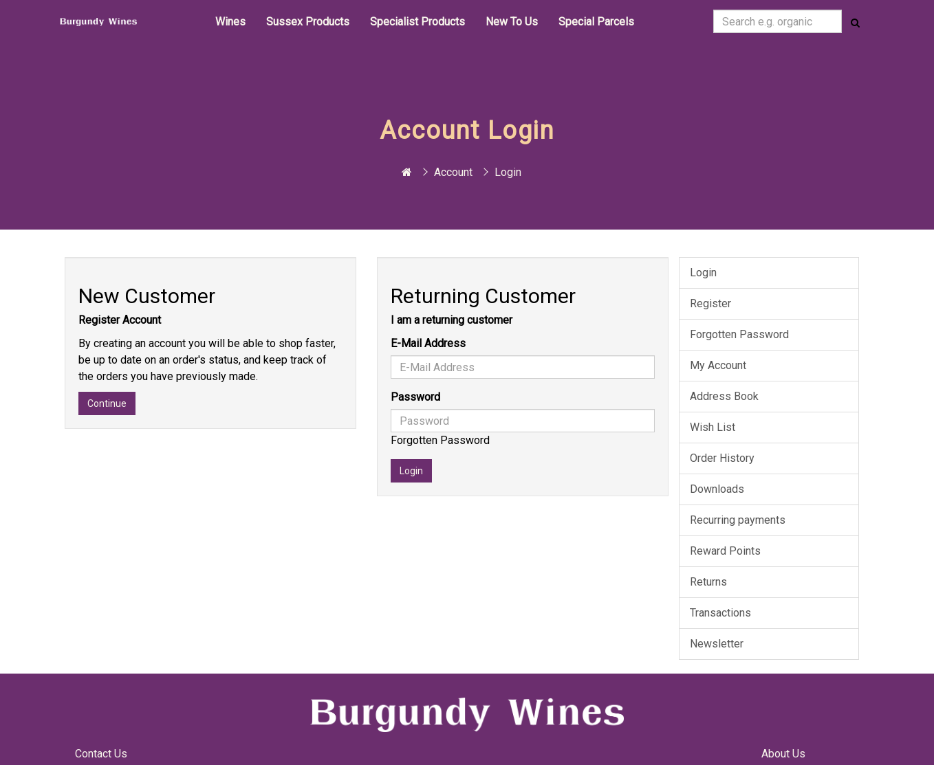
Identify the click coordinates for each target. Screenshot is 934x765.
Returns (708, 581)
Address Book (724, 396)
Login (508, 172)
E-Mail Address (428, 343)
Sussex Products (307, 21)
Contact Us (101, 753)
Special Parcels (596, 21)
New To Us (512, 21)
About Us (783, 753)
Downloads (717, 489)
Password (415, 396)
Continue (107, 403)
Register (710, 303)
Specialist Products (417, 21)
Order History (722, 458)
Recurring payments (737, 519)
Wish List (712, 427)
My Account (718, 365)
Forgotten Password (440, 440)
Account (453, 172)
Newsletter (716, 643)
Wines (230, 21)
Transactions (720, 612)
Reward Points (725, 550)
